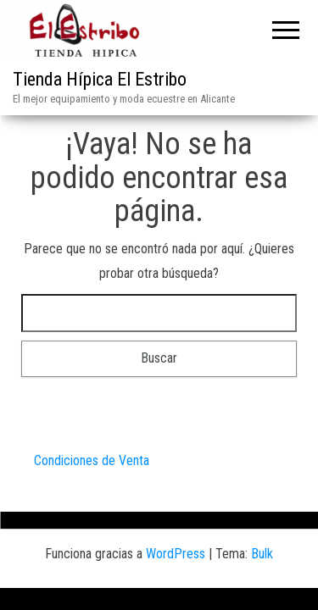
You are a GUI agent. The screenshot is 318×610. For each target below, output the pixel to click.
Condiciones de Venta (91, 460)
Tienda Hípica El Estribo (100, 79)
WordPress (175, 554)
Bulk (262, 554)
